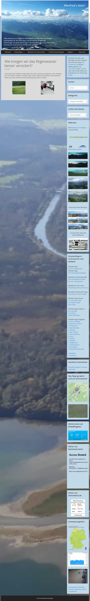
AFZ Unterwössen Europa (76, 279)
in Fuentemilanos (74, 334)
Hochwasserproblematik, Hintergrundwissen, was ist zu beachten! (77, 589)
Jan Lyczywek (72, 311)
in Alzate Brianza (73, 345)
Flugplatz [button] (72, 52)
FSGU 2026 (71, 305)
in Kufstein (71, 341)
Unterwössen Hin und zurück (78, 288)
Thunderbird (72, 69)
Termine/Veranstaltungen (56, 52)
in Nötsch (71, 338)
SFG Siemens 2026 (74, 302)
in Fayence (71, 330)
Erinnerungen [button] (20, 52)
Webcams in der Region (78, 128)
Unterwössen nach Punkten (77, 294)
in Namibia (71, 353)
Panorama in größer (75, 149)
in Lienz (70, 336)
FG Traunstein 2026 (74, 300)
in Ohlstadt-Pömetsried (76, 349)
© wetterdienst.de (78, 515)
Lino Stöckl (71, 313)
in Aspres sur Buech (74, 324)
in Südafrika (72, 355)
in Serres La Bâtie (74, 322)
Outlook (83, 69)
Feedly (70, 75)
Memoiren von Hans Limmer (36, 52)
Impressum (81, 52)
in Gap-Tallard (73, 332)
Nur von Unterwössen (75, 281)
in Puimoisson (73, 326)
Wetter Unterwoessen (78, 500)
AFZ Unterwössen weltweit (77, 273)
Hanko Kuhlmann (74, 315)
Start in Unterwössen (75, 269)
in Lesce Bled (72, 347)
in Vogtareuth (73, 343)
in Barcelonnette (73, 328)
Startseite (8, 52)
